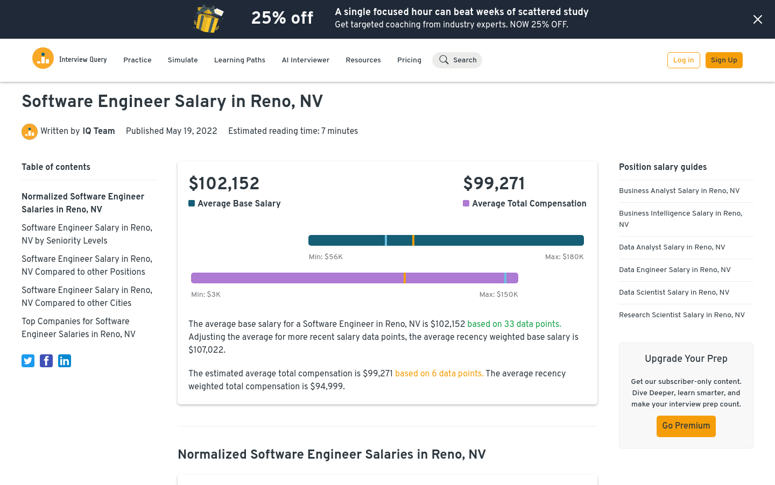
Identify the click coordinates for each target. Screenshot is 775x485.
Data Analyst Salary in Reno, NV (672, 247)
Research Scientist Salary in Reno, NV (682, 315)
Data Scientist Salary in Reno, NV (674, 292)
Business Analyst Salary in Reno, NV (679, 191)
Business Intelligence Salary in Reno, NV (680, 219)
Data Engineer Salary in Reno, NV (675, 270)
